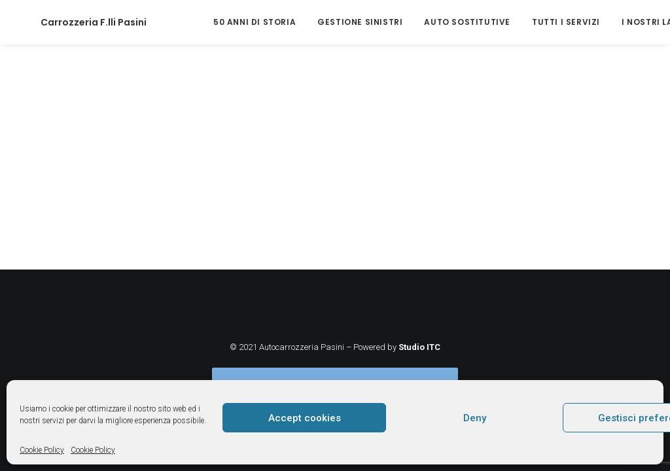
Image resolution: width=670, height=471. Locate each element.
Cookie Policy (42, 450)
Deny (474, 418)
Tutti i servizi (527, 21)
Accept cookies (304, 418)
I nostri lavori (619, 21)
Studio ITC (419, 347)
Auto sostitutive (428, 21)
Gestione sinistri (320, 21)
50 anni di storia (215, 21)
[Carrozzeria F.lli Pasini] (74, 22)
